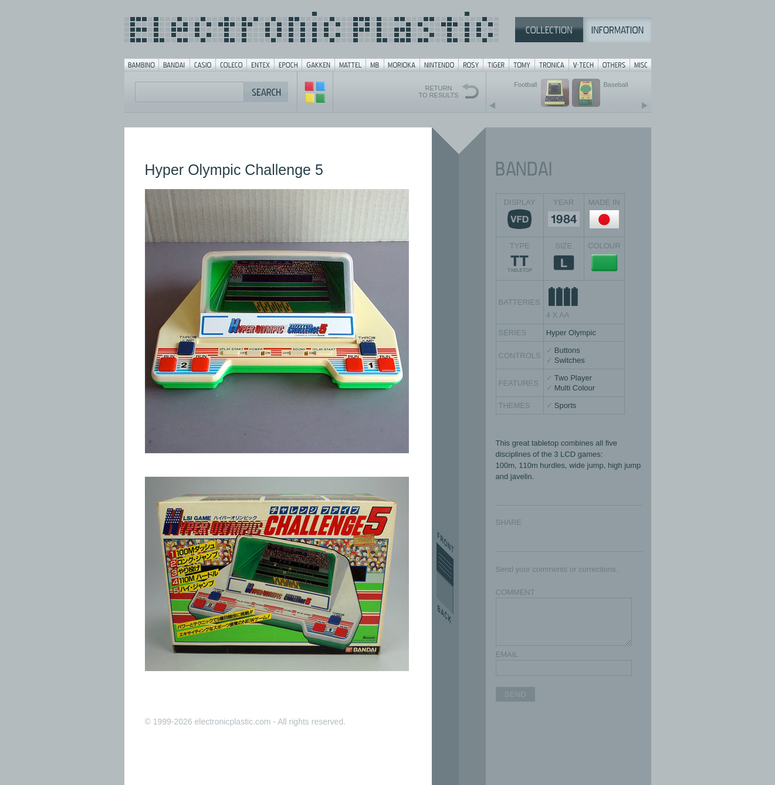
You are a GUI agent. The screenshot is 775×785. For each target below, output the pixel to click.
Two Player (573, 377)
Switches (569, 360)
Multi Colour (574, 387)
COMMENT (515, 592)
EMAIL (507, 654)
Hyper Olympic (571, 332)
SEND (515, 694)
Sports (565, 405)
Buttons (567, 350)
